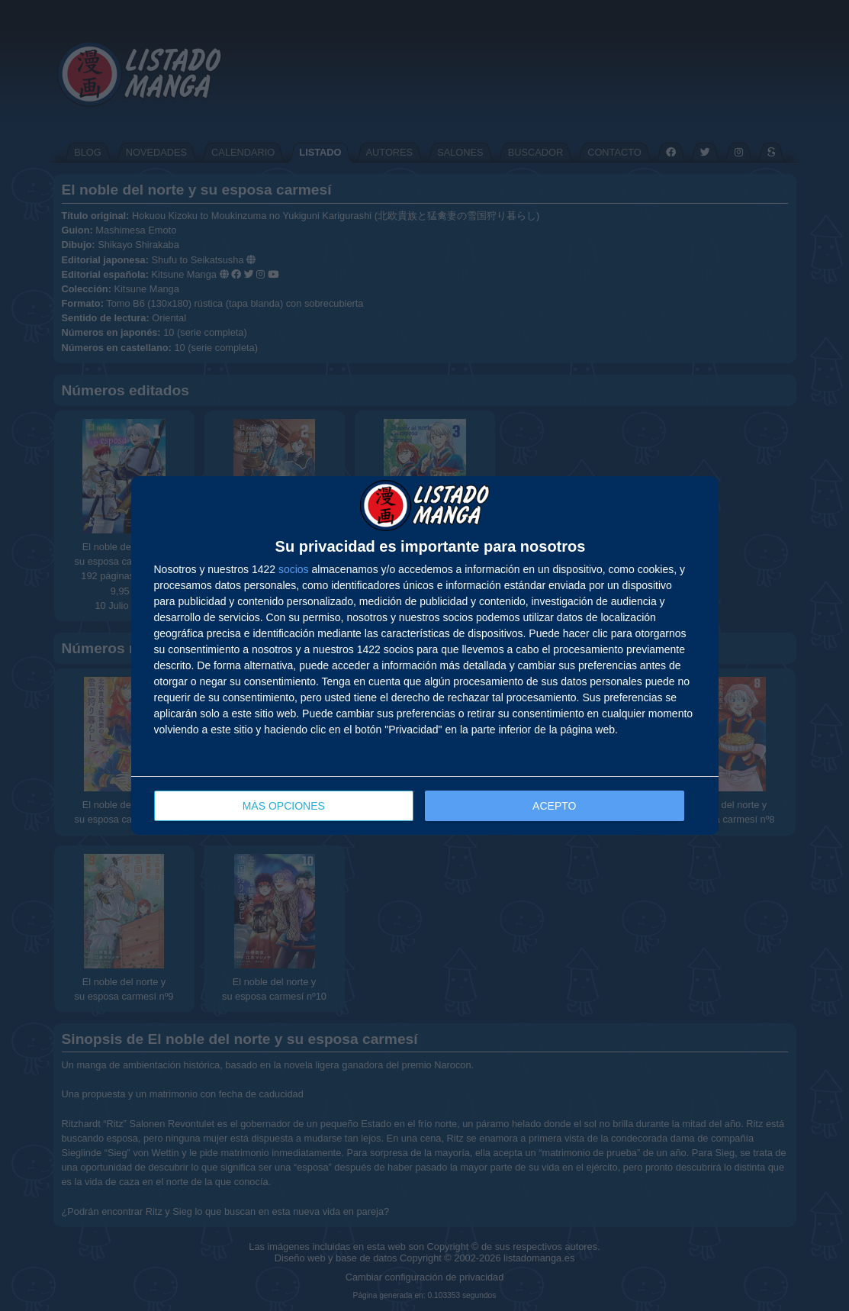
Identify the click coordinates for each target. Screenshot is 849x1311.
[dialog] (425, 656)
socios (293, 569)
